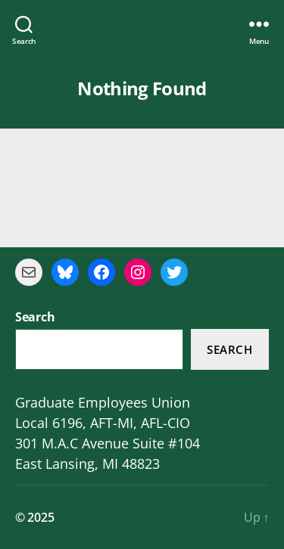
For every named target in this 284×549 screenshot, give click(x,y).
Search (229, 349)
